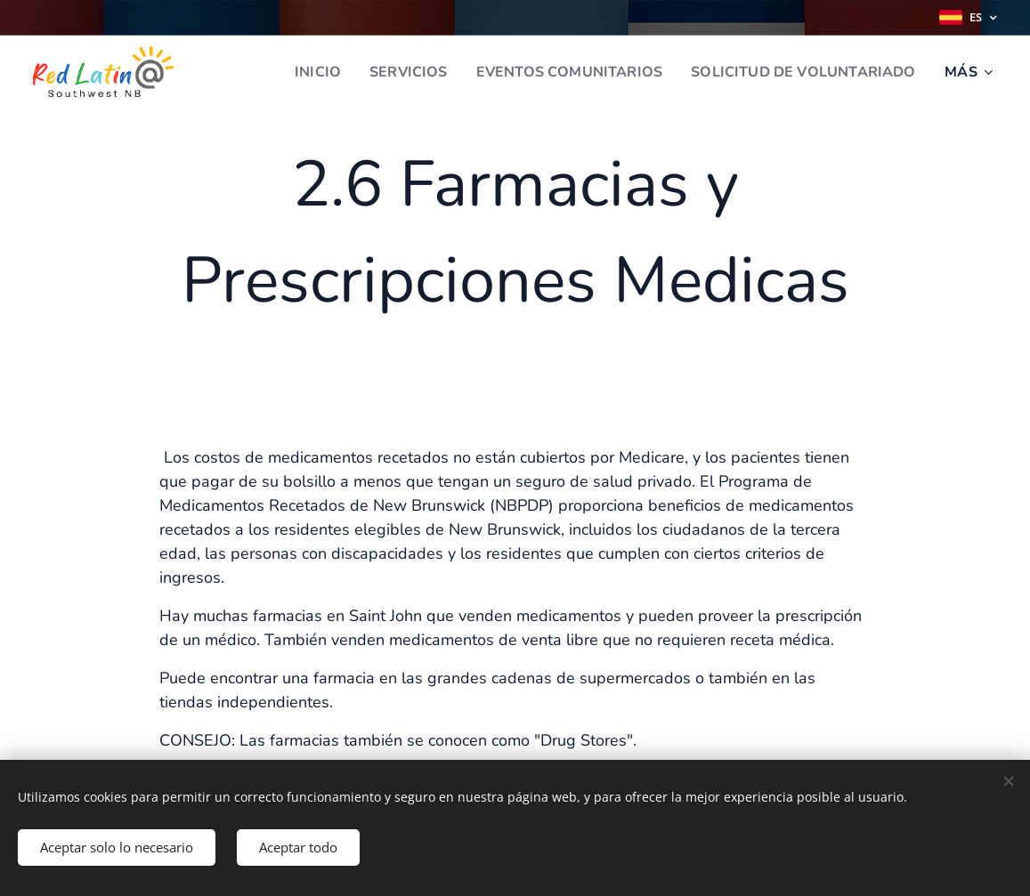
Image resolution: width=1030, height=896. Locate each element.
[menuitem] (291, 72)
